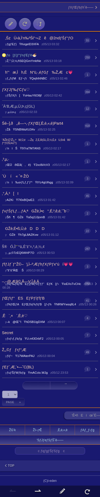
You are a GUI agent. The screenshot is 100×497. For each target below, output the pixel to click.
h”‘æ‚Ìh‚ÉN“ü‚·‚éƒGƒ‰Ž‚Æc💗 (37, 72)
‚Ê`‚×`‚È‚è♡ (14, 316)
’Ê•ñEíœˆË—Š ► (86, 416)
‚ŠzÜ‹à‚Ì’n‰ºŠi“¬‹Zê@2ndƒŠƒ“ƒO (37, 38)
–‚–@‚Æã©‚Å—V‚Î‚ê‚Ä (20, 281)
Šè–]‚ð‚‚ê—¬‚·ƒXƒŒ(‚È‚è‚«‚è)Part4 (32, 123)
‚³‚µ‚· (5, 159)
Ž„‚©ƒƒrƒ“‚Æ (14, 350)
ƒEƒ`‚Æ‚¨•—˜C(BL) (18, 367)
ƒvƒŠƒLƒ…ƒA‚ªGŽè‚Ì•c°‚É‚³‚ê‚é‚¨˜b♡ (36, 211)
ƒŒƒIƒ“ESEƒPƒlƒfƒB (23, 298)
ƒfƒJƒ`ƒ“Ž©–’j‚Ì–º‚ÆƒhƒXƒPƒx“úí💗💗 (37, 264)
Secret (7, 333)
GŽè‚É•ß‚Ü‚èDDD (23, 228)
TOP (9, 465)
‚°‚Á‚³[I (10, 193)
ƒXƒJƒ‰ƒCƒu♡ (16, 89)
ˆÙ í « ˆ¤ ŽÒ (15, 176)
